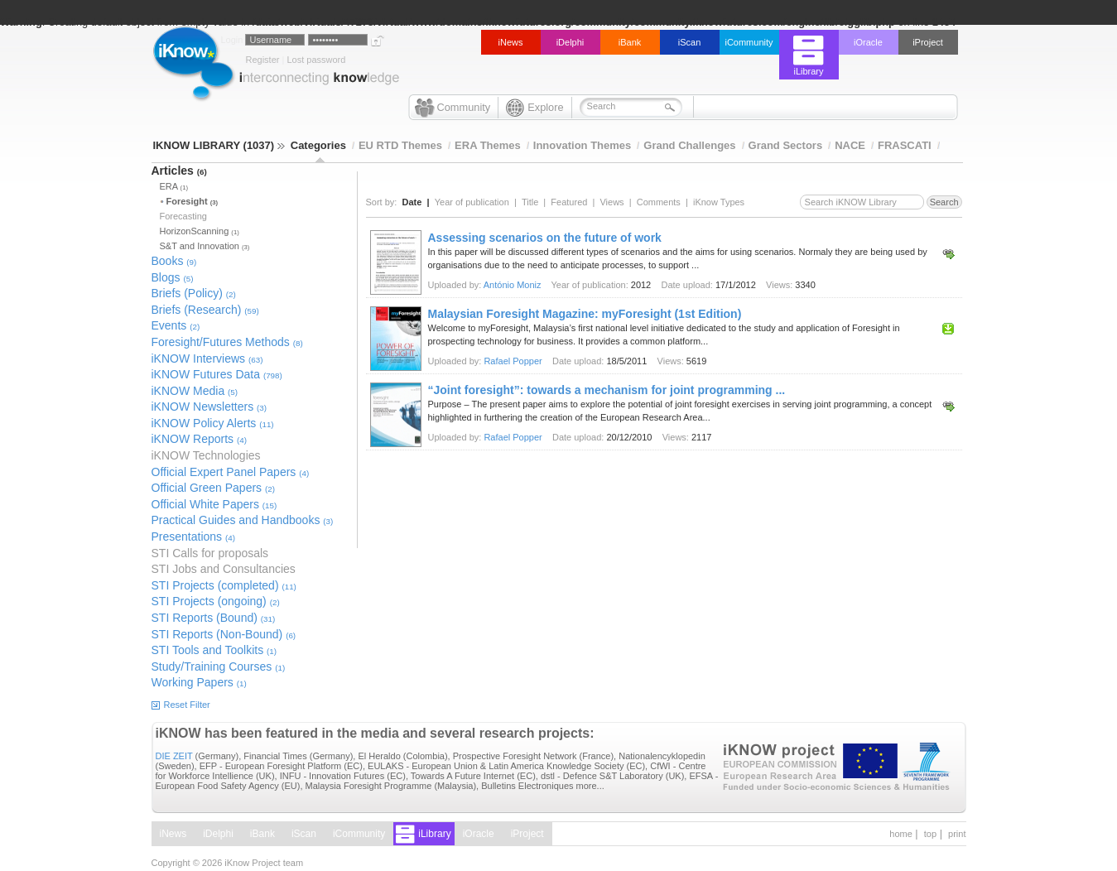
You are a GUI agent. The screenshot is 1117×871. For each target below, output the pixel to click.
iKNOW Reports (199, 438)
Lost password (315, 60)
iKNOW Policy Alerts (213, 423)
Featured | (575, 202)
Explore (545, 107)
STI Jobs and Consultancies (224, 568)
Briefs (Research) (205, 309)
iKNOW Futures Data (217, 374)
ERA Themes (488, 145)
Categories (318, 145)
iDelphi (570, 42)
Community (464, 107)
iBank (630, 42)
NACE (850, 145)
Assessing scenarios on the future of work (545, 237)
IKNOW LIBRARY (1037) (219, 145)
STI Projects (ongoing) (216, 601)
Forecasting (183, 216)
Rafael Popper (513, 361)
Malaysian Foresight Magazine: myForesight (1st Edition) (585, 313)
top (930, 834)
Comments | (665, 202)
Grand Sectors (786, 145)
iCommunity (749, 42)
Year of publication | (478, 202)
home (900, 834)
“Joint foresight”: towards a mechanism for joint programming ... (607, 390)
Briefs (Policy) (194, 293)
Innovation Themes (582, 145)
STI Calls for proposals (210, 553)
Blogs (173, 277)
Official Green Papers (213, 487)
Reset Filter (187, 705)
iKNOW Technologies (206, 455)
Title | (536, 202)
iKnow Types (718, 202)
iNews (510, 42)
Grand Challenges (689, 145)
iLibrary (808, 71)
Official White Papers (214, 504)
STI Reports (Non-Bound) (224, 634)
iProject (927, 42)
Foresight (192, 201)
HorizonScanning (199, 231)
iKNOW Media (195, 390)
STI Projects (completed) (224, 585)
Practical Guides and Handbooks (243, 520)
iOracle (868, 42)
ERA (174, 186)
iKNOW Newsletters (209, 406)
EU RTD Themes (400, 145)
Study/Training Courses (219, 666)
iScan (689, 42)
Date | (418, 202)
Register (263, 60)
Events (176, 325)
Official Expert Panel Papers (231, 472)
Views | (617, 202)
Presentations (193, 536)
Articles (179, 170)
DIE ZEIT (174, 756)
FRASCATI (905, 145)
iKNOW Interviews (207, 358)
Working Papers (199, 682)
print (956, 834)
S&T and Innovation (205, 246)
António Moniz (513, 285)
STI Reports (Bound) (214, 617)
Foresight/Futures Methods (227, 342)
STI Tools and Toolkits (214, 650)
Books (174, 260)
